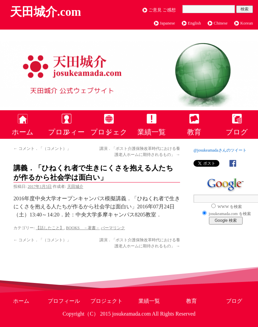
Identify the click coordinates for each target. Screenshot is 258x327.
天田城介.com (45, 11)
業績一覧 (151, 132)
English (194, 23)
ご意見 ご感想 (162, 10)
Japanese (167, 23)
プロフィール (66, 132)
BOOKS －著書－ (83, 228)
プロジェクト (108, 132)
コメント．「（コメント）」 (42, 148)
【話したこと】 (50, 228)
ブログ (237, 132)
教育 (194, 132)
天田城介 (75, 186)
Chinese (220, 23)
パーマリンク (113, 228)
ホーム (23, 132)
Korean (246, 23)
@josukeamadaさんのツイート (220, 150)
